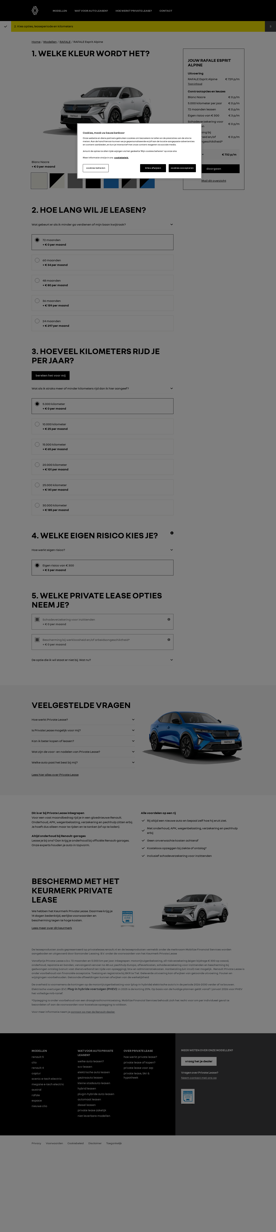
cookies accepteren (182, 168)
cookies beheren (95, 168)
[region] (139, 151)
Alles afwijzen (153, 168)
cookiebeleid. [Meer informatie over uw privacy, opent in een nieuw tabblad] (121, 157)
